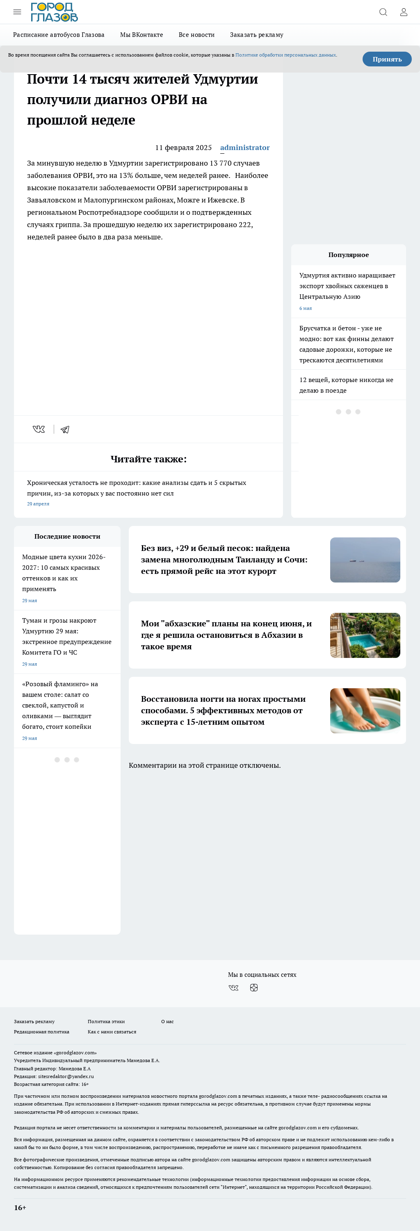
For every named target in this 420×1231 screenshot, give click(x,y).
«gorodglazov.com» (75, 1052)
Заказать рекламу (256, 35)
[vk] (39, 429)
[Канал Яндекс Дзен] (254, 988)
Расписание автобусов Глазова (59, 35)
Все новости (197, 35)
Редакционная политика (41, 1031)
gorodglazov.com (218, 1096)
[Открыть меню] (17, 12)
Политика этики (106, 1021)
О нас (167, 1021)
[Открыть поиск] (383, 12)
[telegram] (67, 429)
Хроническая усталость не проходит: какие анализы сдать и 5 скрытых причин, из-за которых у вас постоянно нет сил (148, 493)
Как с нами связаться (112, 1031)
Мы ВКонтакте (141, 35)
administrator (245, 147)
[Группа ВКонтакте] (233, 988)
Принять (387, 59)
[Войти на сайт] (403, 12)
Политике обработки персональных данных (285, 55)
